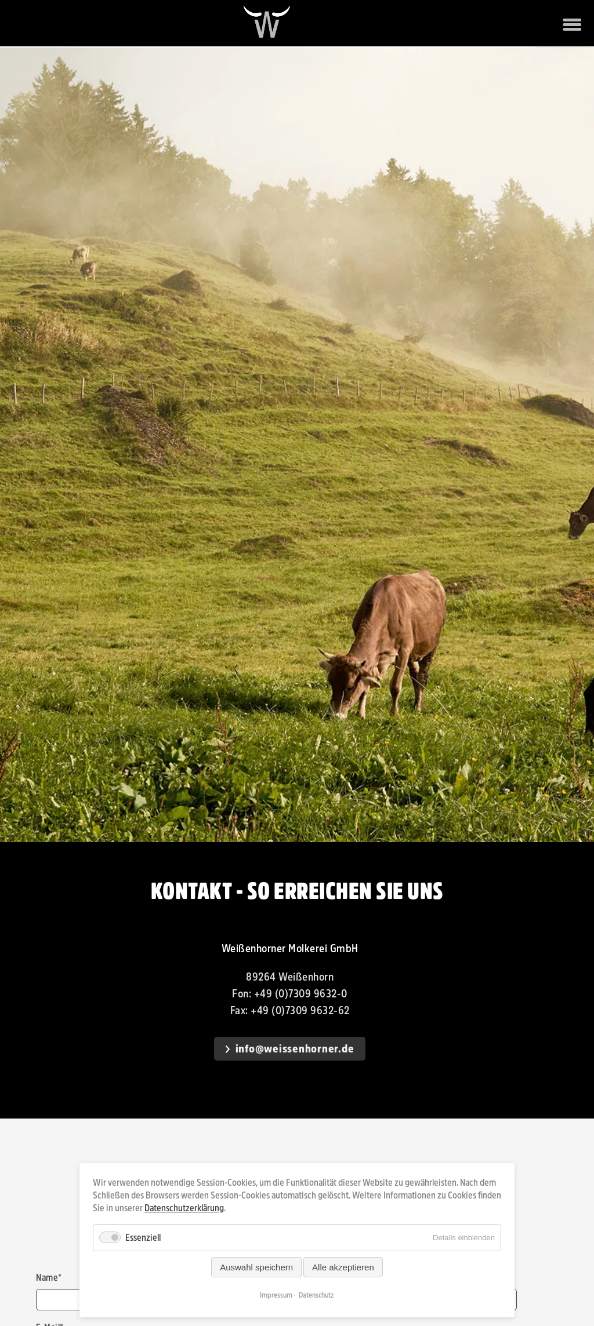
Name (49, 1278)
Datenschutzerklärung (184, 1208)
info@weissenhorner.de (295, 1049)
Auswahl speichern (256, 1267)
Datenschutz (316, 1295)
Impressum (276, 1295)
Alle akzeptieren (343, 1267)
